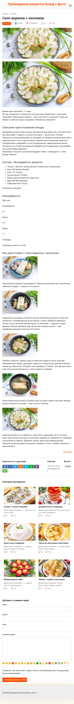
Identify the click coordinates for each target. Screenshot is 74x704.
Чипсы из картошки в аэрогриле (53, 544)
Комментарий (8, 635)
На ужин (67, 467)
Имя (4, 606)
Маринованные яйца (13, 580)
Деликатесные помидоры (51, 508)
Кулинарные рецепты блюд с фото (37, 4)
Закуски (7, 24)
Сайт (4, 625)
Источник (67, 452)
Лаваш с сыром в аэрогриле (52, 580)
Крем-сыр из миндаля (14, 544)
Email (5, 616)
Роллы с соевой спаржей (15, 508)
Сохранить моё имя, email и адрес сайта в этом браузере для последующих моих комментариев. (35, 676)
